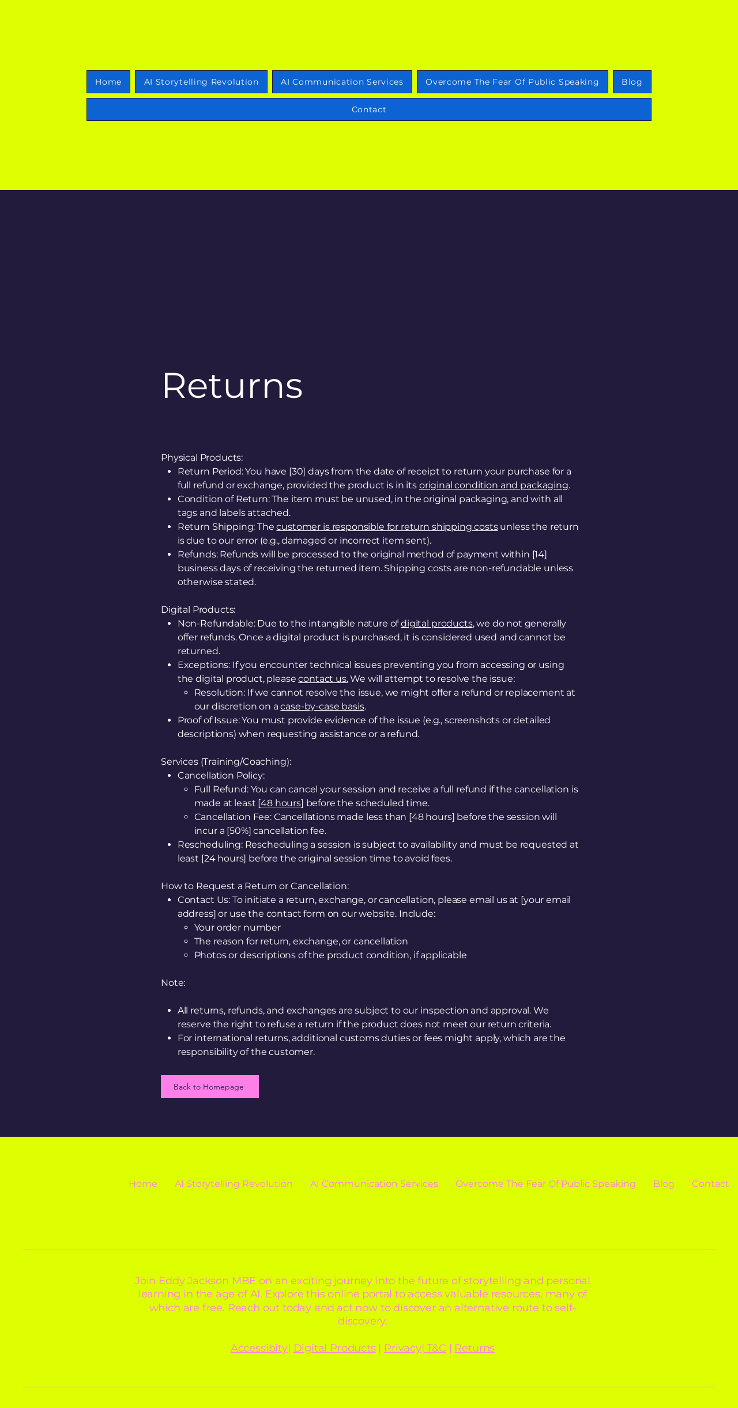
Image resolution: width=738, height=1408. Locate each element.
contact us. (323, 678)
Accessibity (259, 1348)
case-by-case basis (322, 706)
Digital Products (334, 1348)
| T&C (433, 1348)
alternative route (496, 1307)
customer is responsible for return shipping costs (387, 526)
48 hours (281, 803)
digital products (436, 623)
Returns (474, 1348)
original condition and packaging (493, 485)
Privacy (402, 1348)
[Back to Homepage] (210, 1086)
